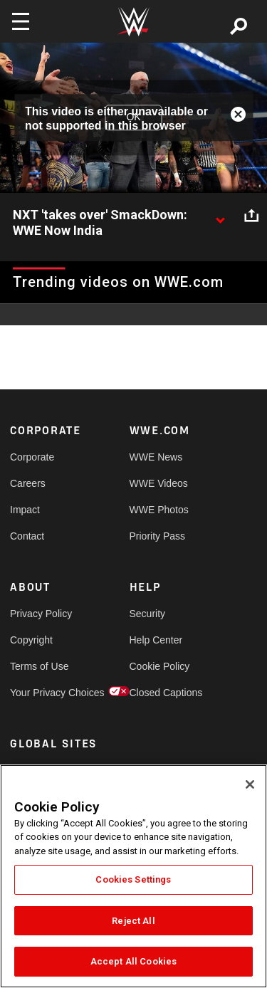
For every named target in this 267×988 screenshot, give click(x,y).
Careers (28, 483)
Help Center (156, 640)
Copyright (31, 640)
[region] (133, 876)
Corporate (32, 457)
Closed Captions (159, 692)
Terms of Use (39, 666)
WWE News (156, 457)
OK (133, 117)
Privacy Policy (40, 613)
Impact (25, 509)
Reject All (133, 920)
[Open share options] (251, 215)
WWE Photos (159, 509)
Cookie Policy (159, 666)
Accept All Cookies (133, 961)
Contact (27, 536)
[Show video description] (220, 215)
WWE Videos (159, 483)
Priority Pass (158, 536)
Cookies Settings (133, 879)
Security (148, 613)
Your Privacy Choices (40, 692)
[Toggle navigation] (20, 21)
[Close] (250, 784)
